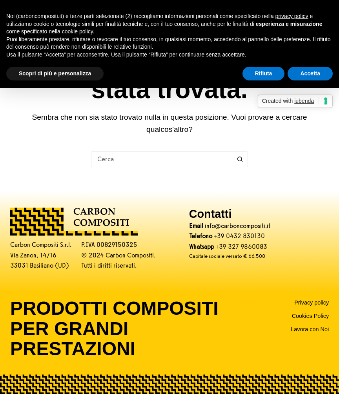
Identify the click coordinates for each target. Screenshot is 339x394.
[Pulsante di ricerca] (240, 159)
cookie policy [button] (77, 31)
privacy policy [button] (291, 16)
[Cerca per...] (161, 159)
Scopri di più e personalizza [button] (55, 73)
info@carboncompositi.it (237, 226)
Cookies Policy (310, 316)
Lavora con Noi (310, 329)
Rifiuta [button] (263, 73)
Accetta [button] (310, 73)
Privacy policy (311, 302)
